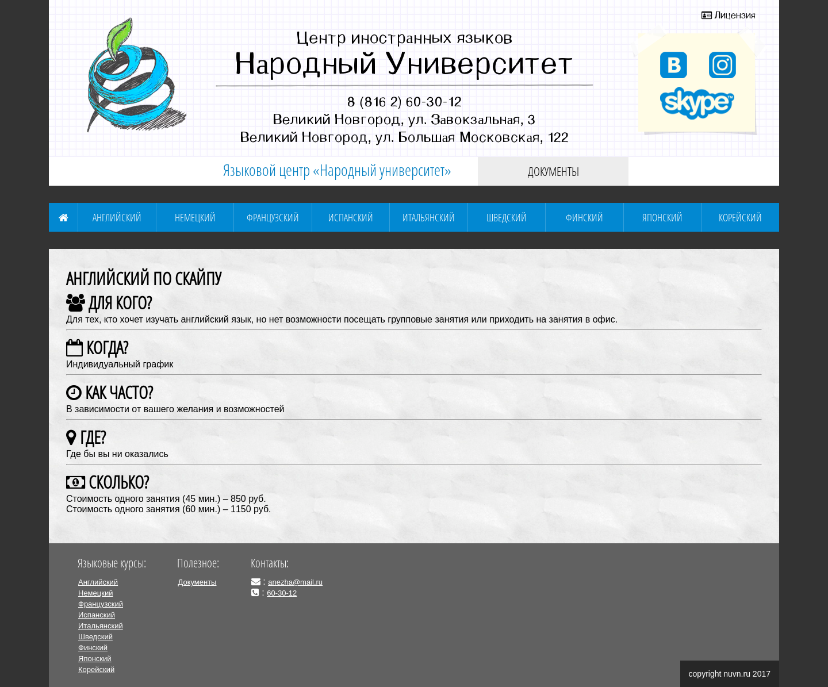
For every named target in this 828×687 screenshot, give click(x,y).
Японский (662, 217)
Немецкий (195, 217)
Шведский (506, 217)
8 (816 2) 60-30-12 (404, 101)
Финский (584, 217)
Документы (553, 171)
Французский (273, 217)
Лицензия (729, 15)
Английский (117, 217)
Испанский (350, 217)
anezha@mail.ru (295, 582)
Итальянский (428, 217)
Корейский (740, 217)
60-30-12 (282, 593)
